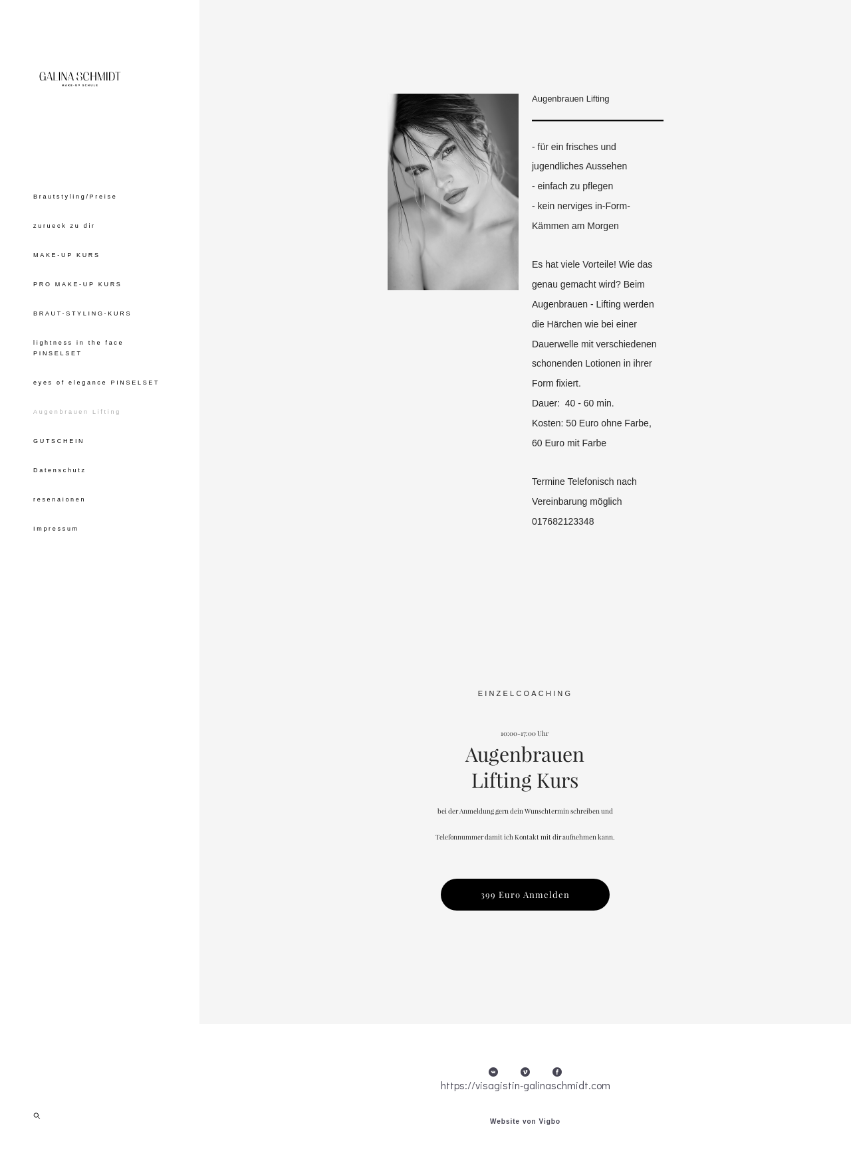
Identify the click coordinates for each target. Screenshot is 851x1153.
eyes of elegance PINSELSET (96, 423)
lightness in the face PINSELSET (78, 389)
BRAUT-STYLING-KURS (82, 354)
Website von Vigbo (525, 1121)
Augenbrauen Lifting (77, 453)
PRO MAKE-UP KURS (77, 325)
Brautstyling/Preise (75, 237)
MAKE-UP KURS (66, 296)
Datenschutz (59, 511)
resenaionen (59, 540)
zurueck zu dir (64, 267)
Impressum (56, 570)
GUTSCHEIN (58, 482)
